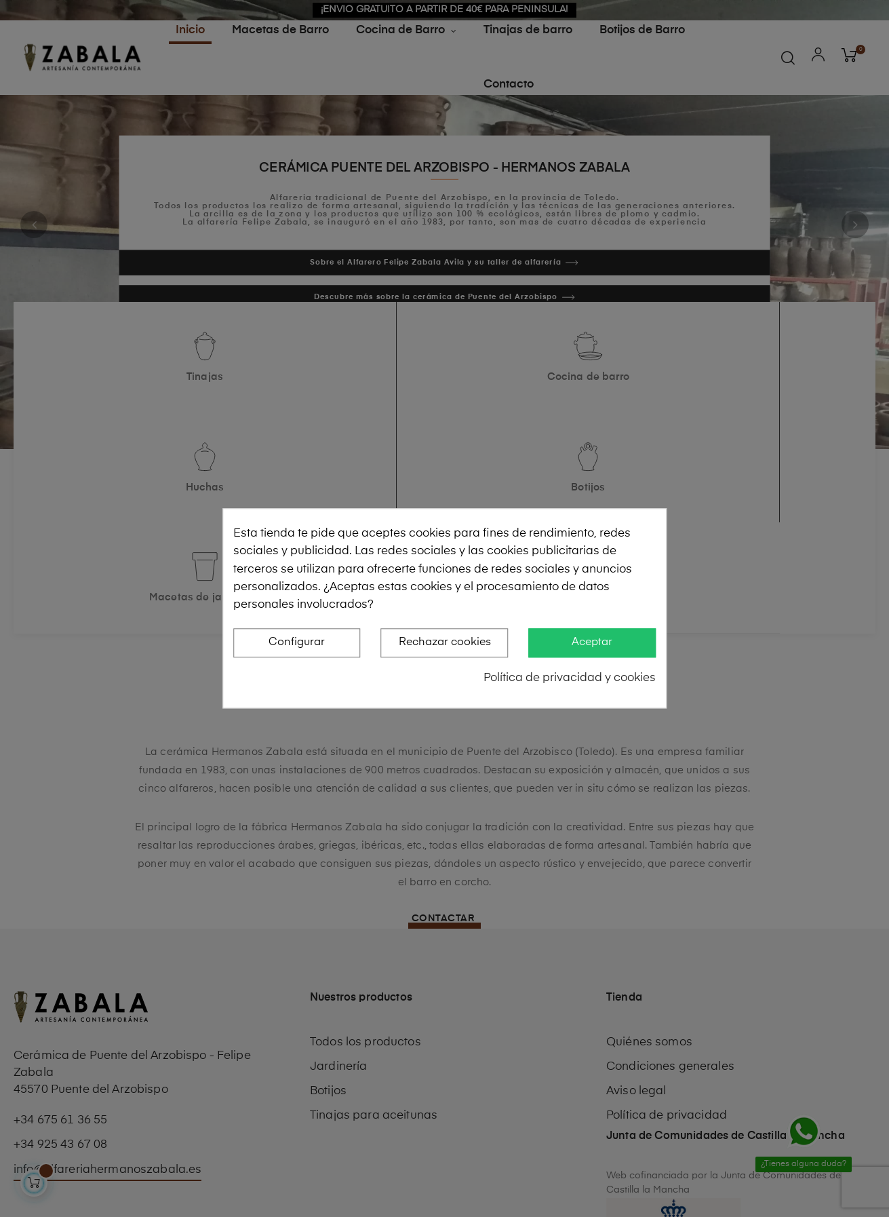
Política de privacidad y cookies (569, 678)
